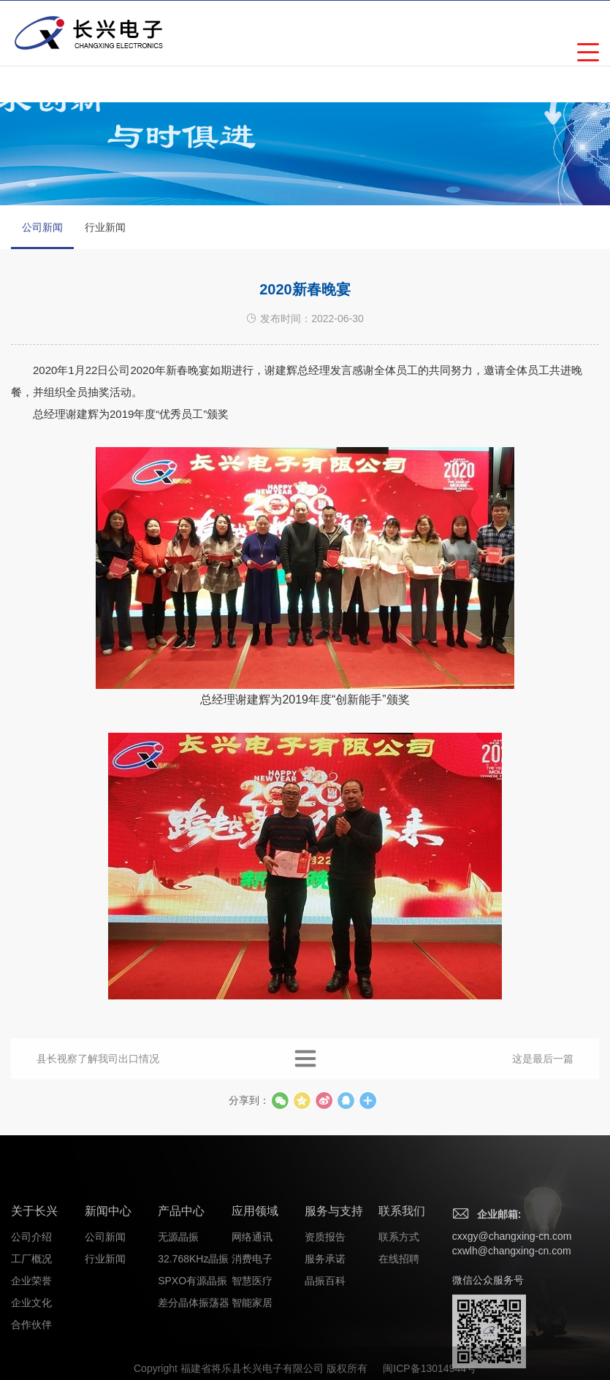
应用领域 (255, 1268)
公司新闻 (42, 235)
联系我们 (401, 1268)
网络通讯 (252, 1294)
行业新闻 (105, 227)
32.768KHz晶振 (193, 1316)
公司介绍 (31, 1294)
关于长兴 (34, 1268)
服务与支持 (334, 1268)
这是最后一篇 (542, 1070)
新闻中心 (108, 1268)
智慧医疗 (252, 1338)
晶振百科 (325, 1338)
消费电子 (252, 1316)
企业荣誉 (31, 1338)
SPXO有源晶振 (192, 1338)
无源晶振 (178, 1294)
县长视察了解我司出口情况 (98, 1070)
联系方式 (398, 1294)
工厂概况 (31, 1316)
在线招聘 (398, 1316)
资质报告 (325, 1294)
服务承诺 (325, 1316)
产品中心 (181, 1268)
